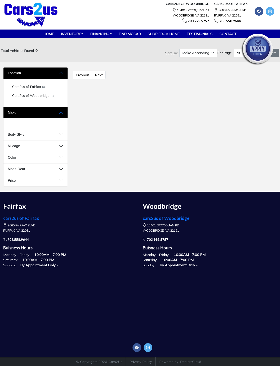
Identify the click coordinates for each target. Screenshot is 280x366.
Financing (99, 34)
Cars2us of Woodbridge (31, 95)
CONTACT (228, 34)
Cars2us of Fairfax (27, 86)
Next (99, 75)
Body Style (16, 134)
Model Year (16, 169)
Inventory (71, 34)
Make (12, 112)
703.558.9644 (230, 21)
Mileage (14, 146)
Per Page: (224, 53)
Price (12, 180)
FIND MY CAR (130, 34)
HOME (48, 34)
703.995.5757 (198, 21)
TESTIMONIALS (199, 34)
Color (12, 157)
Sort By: (171, 53)
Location (14, 73)
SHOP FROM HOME (164, 34)
